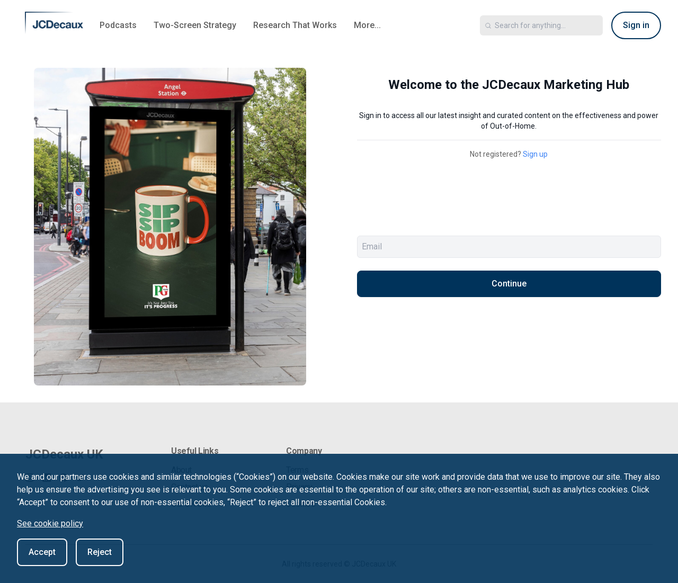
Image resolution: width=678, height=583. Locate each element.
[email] (509, 247)
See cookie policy (50, 523)
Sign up (535, 154)
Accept (42, 552)
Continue (509, 284)
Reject (99, 552)
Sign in (636, 25)
